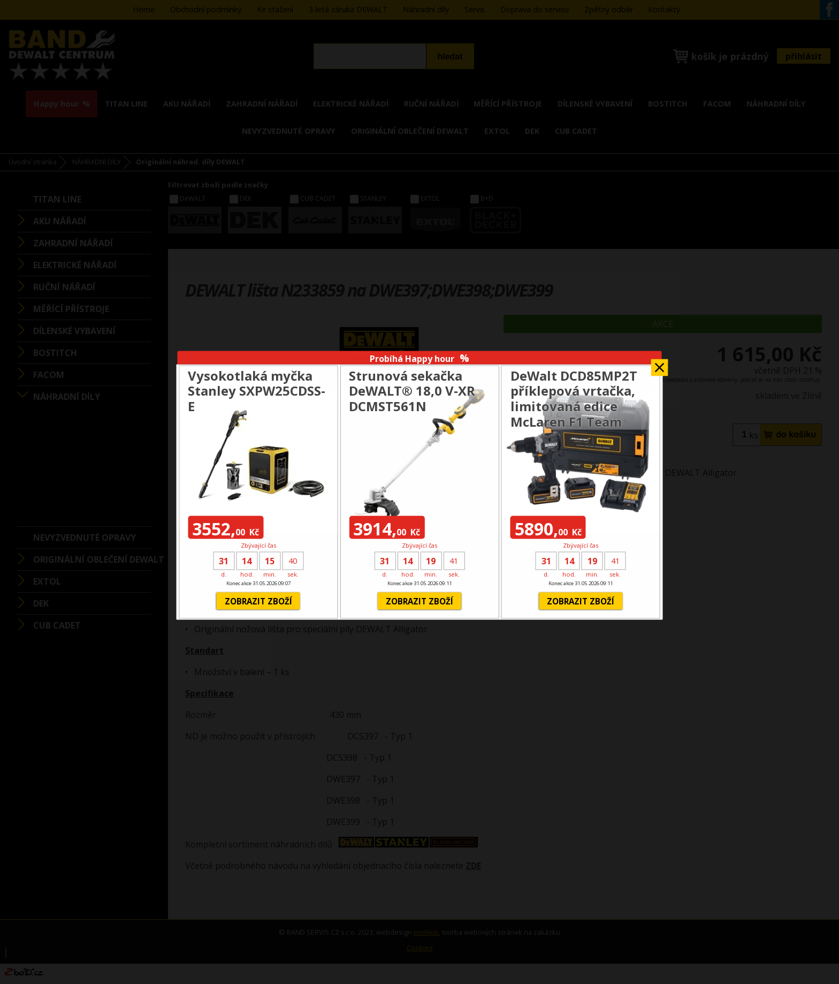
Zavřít (659, 364)
